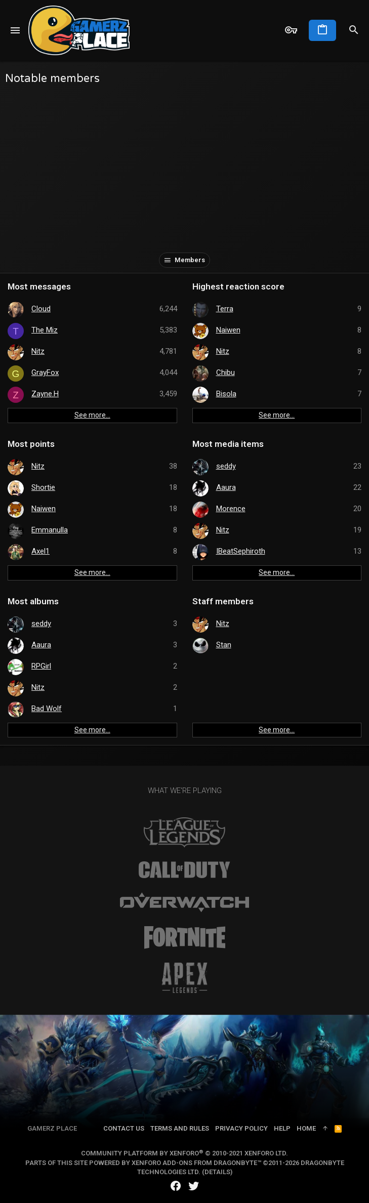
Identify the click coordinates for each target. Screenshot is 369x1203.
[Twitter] (194, 1186)
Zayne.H (45, 393)
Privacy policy (241, 1128)
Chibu (225, 372)
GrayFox (45, 372)
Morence (230, 508)
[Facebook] (176, 1186)
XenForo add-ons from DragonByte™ (196, 1163)
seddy (226, 466)
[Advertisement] (184, 166)
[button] (15, 30)
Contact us (123, 1128)
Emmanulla (49, 529)
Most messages (39, 286)
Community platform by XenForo (184, 1153)
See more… (92, 415)
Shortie (43, 487)
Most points (31, 444)
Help (282, 1128)
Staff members (223, 601)
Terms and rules (179, 1128)
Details (217, 1172)
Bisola (226, 393)
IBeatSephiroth (240, 551)
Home (306, 1128)
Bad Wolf (46, 708)
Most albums (33, 601)
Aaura (226, 487)
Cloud (41, 308)
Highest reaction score (238, 286)
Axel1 (40, 551)
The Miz (44, 330)
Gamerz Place (52, 1128)
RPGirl (41, 666)
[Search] (354, 30)
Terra (224, 308)
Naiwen (228, 330)
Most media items (228, 444)
